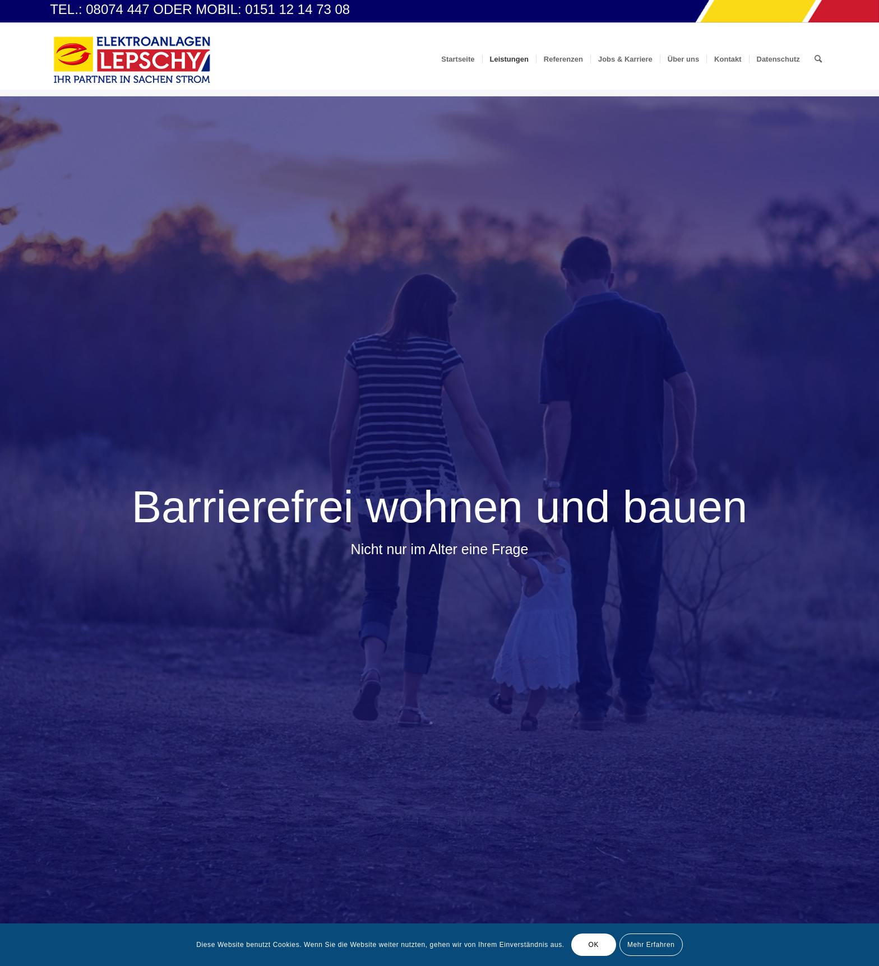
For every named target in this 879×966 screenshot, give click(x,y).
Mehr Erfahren (651, 945)
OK (594, 945)
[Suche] (818, 59)
